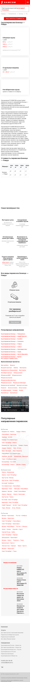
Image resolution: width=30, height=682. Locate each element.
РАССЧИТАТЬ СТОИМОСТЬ (15, 19)
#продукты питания (22, 385)
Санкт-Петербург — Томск (9, 551)
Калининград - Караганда (21, 456)
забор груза (5, 262)
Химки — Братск (22, 546)
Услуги (3, 630)
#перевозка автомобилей (8, 385)
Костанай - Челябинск (8, 483)
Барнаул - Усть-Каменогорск (9, 440)
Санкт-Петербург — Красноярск (11, 524)
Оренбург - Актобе (7, 437)
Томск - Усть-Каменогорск (9, 459)
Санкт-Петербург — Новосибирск (11, 521)
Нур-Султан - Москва (7, 478)
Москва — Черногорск (8, 518)
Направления (5, 643)
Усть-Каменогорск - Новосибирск (11, 486)
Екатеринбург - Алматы (8, 464)
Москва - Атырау (21, 464)
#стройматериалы (6, 390)
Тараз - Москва (6, 508)
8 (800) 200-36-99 (6, 661)
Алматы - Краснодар (19, 494)
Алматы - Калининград (8, 472)
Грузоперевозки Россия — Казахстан (11, 645)
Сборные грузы (9, 38)
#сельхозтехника (12, 388)
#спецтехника (22, 388)
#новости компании (9, 563)
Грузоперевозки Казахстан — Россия (11, 649)
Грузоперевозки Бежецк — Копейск (11, 339)
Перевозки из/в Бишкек (7, 654)
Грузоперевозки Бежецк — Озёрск (11, 344)
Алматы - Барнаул (7, 494)
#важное (12, 365)
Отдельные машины (11, 68)
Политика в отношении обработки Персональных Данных (14, 677)
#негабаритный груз (6, 373)
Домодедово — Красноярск (9, 537)
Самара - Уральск (6, 448)
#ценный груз (13, 393)
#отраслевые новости (10, 589)
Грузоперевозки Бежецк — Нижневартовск (14, 349)
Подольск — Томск (18, 540)
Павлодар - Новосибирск (21, 488)
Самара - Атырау (23, 445)
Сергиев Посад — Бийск (8, 532)
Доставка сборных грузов (8, 639)
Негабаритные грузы (11, 89)
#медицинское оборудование (9, 370)
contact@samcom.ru (7, 663)
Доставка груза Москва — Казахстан (11, 647)
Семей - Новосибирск (20, 491)
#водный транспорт (6, 368)
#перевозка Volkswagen (19, 383)
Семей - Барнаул (6, 505)
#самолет (3, 388)
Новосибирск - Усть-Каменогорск (11, 453)
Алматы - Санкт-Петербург (9, 475)
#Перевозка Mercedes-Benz (8, 380)
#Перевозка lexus (17, 375)
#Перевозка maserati (6, 378)
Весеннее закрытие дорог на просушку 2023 (20, 597)
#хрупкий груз (5, 393)
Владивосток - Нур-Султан (9, 445)
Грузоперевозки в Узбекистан (9, 656)
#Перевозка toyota (6, 383)
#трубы (21, 390)
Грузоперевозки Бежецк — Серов (11, 352)
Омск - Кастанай (6, 451)
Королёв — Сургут (18, 529)
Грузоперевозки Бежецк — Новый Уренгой (13, 336)
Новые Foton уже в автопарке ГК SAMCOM (22, 582)
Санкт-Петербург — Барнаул (10, 535)
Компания (4, 627)
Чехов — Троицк (6, 529)
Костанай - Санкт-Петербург (10, 499)
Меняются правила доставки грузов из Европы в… (21, 609)
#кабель (16, 368)
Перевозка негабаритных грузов (10, 635)
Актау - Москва (16, 508)
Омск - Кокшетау (17, 451)
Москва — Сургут (6, 540)
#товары (15, 390)
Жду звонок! (15, 322)
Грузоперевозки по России (8, 652)
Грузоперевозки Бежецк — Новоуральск (13, 334)
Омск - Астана (17, 448)
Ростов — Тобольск (21, 526)
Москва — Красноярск (8, 515)
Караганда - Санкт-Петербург (10, 502)
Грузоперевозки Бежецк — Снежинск (12, 341)
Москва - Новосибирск (8, 526)
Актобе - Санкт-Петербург (20, 505)
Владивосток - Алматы (8, 431)
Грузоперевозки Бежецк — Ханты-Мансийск (14, 354)
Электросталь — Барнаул (9, 546)
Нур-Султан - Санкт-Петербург (10, 480)
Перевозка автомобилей (8, 637)
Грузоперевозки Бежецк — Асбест (11, 347)
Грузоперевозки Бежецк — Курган (11, 357)
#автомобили (4, 365)
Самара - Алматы (21, 431)
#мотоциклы (22, 370)
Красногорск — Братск (8, 543)
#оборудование (18, 373)
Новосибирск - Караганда (9, 434)
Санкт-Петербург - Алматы (9, 442)
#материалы (23, 368)
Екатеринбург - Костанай (9, 462)
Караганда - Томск (7, 488)
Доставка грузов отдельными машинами (12, 633)
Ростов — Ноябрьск (21, 515)
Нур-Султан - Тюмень (8, 497)
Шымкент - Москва (7, 491)
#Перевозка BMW (6, 375)
